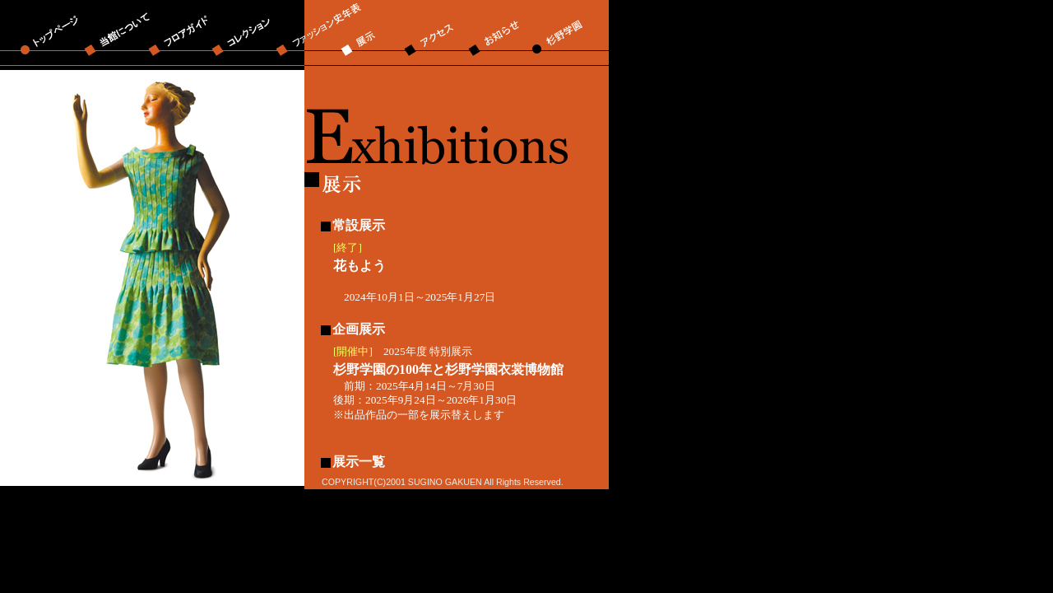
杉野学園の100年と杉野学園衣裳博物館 (448, 369)
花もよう (359, 266)
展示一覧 (358, 462)
